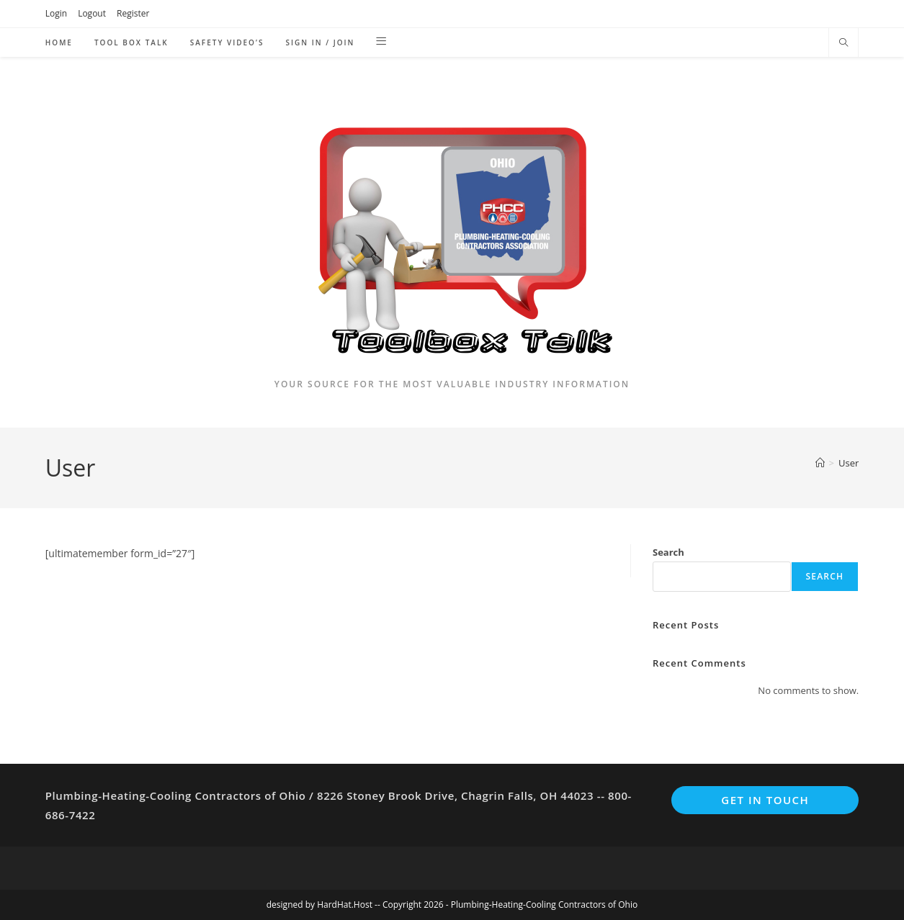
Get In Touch (765, 800)
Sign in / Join (319, 42)
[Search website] (843, 43)
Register (133, 13)
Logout (92, 13)
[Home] (820, 462)
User (848, 462)
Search (668, 552)
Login (56, 13)
